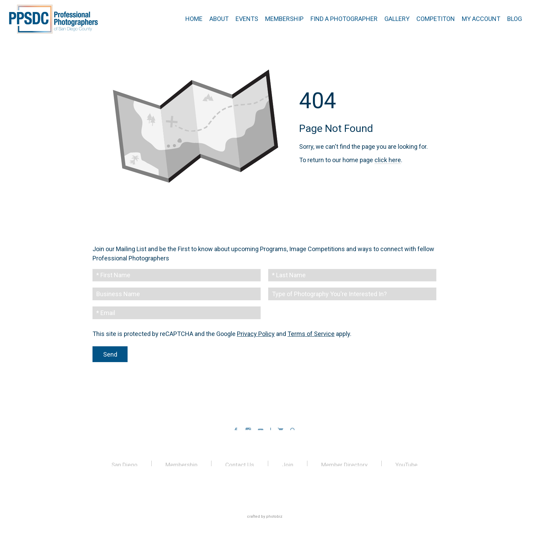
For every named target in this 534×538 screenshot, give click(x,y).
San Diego (124, 465)
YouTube (406, 465)
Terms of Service (311, 334)
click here (387, 160)
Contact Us (239, 465)
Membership (181, 465)
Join (287, 465)
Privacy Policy (256, 334)
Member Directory (344, 465)
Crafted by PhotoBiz (264, 516)
